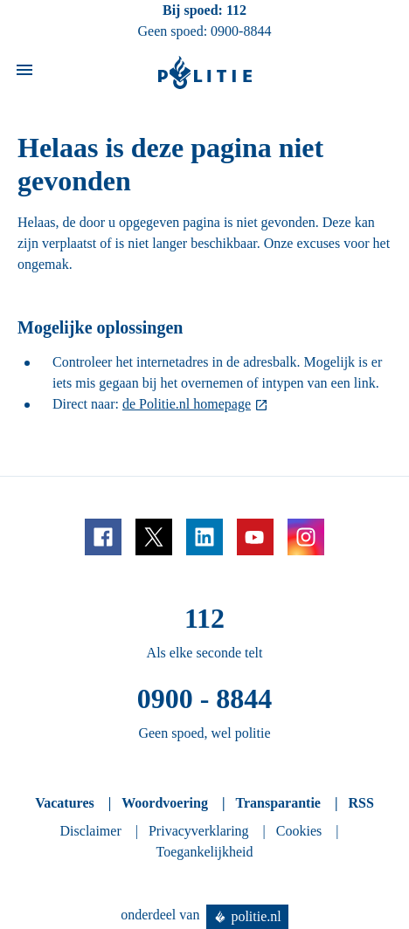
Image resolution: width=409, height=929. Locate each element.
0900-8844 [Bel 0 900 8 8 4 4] (241, 31)
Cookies (299, 830)
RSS (360, 802)
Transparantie (277, 802)
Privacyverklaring (199, 830)
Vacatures (64, 802)
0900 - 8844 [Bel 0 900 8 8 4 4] (205, 698)
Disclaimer (90, 830)
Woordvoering (164, 802)
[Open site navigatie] (24, 72)
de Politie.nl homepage (186, 403)
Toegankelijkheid (204, 851)
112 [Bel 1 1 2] (236, 10)
